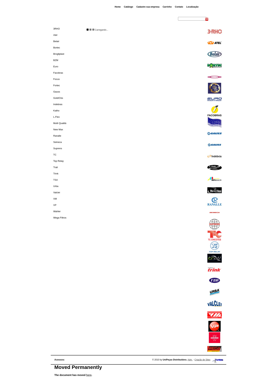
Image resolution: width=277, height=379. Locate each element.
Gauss (56, 91)
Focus (56, 79)
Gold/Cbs (58, 98)
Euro (55, 66)
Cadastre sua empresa (147, 7)
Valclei (56, 192)
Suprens (57, 148)
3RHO (56, 28)
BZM (55, 60)
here (89, 375)
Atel (55, 35)
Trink (55, 173)
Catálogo (128, 7)
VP (54, 205)
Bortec (56, 47)
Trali (55, 167)
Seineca (57, 142)
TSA (55, 180)
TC (54, 154)
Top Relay (58, 161)
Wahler (57, 211)
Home (118, 7)
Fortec (56, 85)
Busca (174, 18)
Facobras (58, 72)
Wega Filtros (59, 217)
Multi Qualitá (59, 123)
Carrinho (167, 7)
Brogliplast (58, 54)
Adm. (190, 359)
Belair (56, 41)
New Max (58, 129)
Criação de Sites (202, 359)
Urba (55, 186)
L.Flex (56, 117)
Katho (56, 110)
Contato (179, 7)
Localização (192, 7)
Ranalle (57, 135)
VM (55, 198)
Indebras (57, 104)
